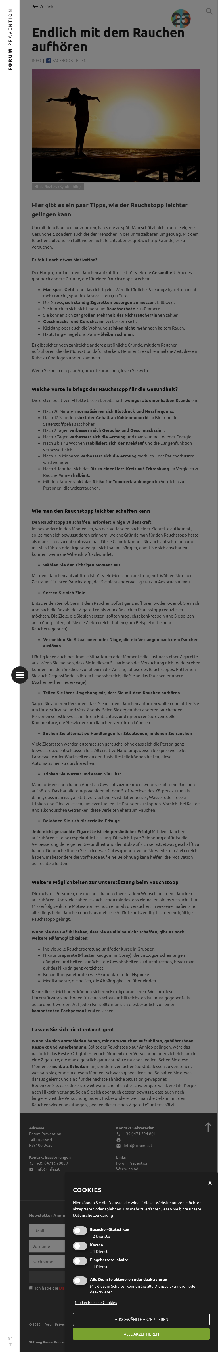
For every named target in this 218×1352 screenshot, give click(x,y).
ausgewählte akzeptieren (141, 1319)
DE (9, 1338)
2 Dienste (100, 1236)
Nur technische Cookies (96, 1302)
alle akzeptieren (141, 1333)
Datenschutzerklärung (93, 1215)
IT (10, 1344)
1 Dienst (99, 1251)
